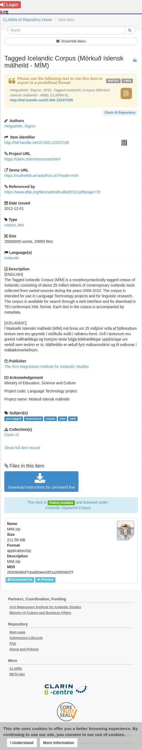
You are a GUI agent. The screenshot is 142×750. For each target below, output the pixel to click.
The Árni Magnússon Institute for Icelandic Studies (46, 366)
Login (9, 4)
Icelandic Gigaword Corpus (68, 508)
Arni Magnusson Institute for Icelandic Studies (45, 607)
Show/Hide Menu (71, 41)
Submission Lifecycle (26, 638)
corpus (10, 225)
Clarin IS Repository (120, 113)
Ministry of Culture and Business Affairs (40, 613)
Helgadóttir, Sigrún (19, 126)
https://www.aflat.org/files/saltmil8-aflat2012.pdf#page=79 (52, 192)
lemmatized (33, 418)
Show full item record (22, 448)
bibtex (113, 80)
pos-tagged (13, 418)
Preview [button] (45, 579)
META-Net (17, 674)
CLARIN (15, 669)
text (21, 225)
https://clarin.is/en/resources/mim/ (32, 159)
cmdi (127, 80)
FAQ (12, 643)
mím (73, 418)
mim (63, 418)
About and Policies (24, 649)
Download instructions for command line (41, 481)
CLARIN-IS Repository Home (27, 20)
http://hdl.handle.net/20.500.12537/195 (41, 100)
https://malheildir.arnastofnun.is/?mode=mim (41, 175)
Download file (20, 579)
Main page (17, 632)
